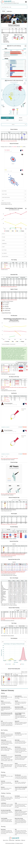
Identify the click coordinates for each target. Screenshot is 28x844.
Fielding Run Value (18, 810)
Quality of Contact (14, 289)
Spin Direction (14, 393)
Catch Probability (4, 818)
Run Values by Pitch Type (14, 376)
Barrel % (2, 590)
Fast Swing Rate (18, 732)
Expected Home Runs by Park (14, 559)
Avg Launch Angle (3, 591)
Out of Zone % (2, 596)
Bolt (16, 829)
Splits (7, 120)
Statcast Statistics (14, 129)
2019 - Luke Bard (5, 304)
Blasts (2, 763)
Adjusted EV (17, 721)
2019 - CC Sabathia (6, 302)
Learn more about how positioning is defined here (7, 620)
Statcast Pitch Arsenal (14, 143)
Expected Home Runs (14, 541)
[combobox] (14, 7)
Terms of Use (5, 840)
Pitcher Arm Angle (13, 462)
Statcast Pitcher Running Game (14, 668)
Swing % (2, 600)
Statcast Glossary (7, 690)
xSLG (1, 584)
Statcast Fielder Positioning (14, 607)
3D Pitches (5, 39)
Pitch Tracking (14, 259)
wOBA (2, 585)
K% (1, 601)
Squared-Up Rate (18, 755)
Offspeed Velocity (3, 594)
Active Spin (3, 781)
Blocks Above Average (19, 818)
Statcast (7, 117)
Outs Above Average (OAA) (6, 810)
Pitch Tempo (14, 623)
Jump (16, 803)
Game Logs (20, 120)
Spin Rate (16, 781)
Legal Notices (18, 840)
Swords (16, 763)
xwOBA (2, 586)
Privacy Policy (11, 840)
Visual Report (5, 38)
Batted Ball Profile (14, 274)
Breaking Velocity (3, 593)
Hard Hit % (2, 587)
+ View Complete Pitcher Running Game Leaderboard (9, 685)
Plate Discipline (14, 513)
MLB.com (23, 840)
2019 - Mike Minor (6, 306)
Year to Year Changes (14, 578)
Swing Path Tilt (3, 755)
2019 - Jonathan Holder (6, 308)
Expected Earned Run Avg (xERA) (21, 787)
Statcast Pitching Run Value (14, 497)
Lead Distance (3, 803)
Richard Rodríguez (14, 25)
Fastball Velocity (3, 592)
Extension (3, 787)
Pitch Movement (14, 315)
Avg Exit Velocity (3, 588)
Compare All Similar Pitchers (6, 312)
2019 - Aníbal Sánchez (6, 310)
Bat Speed (3, 732)
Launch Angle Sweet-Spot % (4, 589)
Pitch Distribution (14, 638)
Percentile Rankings (14, 526)
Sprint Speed (3, 829)
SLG (1, 583)
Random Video (5, 36)
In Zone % (2, 595)
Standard (20, 117)
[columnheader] (2, 133)
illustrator (4, 37)
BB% (1, 602)
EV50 (2, 721)
